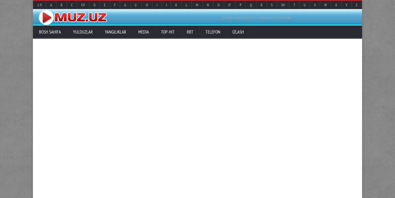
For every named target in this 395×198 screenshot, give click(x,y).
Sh (283, 4)
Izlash (238, 32)
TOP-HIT (168, 32)
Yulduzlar (83, 32)
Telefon (212, 32)
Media (143, 32)
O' (229, 4)
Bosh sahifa (50, 32)
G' (136, 4)
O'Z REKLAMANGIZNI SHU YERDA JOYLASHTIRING (256, 17)
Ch (83, 4)
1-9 (39, 4)
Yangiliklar (115, 32)
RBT (190, 32)
